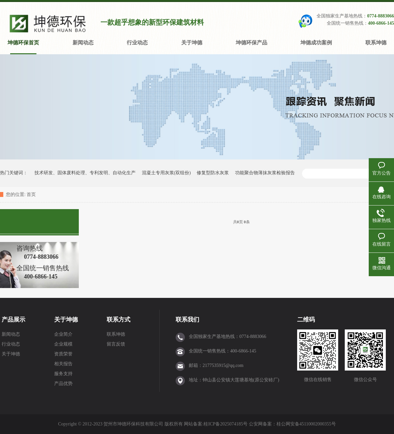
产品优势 (63, 383)
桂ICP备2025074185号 (226, 424)
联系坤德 (375, 42)
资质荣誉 (63, 353)
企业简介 (63, 334)
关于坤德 (191, 42)
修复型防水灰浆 (213, 172)
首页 (31, 194)
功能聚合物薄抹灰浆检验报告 (265, 172)
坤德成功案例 (316, 42)
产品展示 (13, 319)
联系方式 (118, 319)
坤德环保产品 (251, 42)
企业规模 (63, 344)
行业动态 (137, 42)
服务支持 (63, 373)
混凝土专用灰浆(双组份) (166, 172)
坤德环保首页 (23, 42)
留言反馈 (116, 344)
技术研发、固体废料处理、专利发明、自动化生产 (85, 172)
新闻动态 (83, 42)
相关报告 (63, 363)
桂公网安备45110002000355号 (306, 424)
